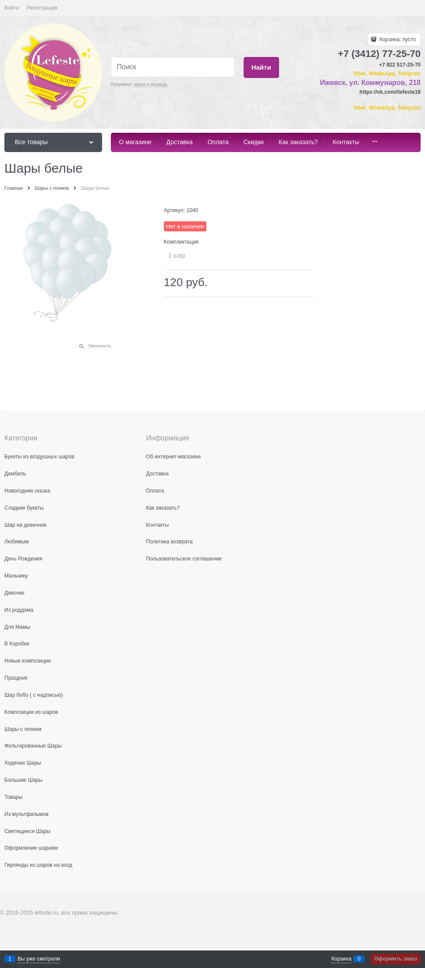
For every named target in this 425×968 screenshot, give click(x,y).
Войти (11, 8)
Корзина (341, 958)
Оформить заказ (395, 959)
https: (367, 92)
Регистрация (42, 8)
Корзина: (397, 39)
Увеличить (99, 345)
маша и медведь (150, 84)
